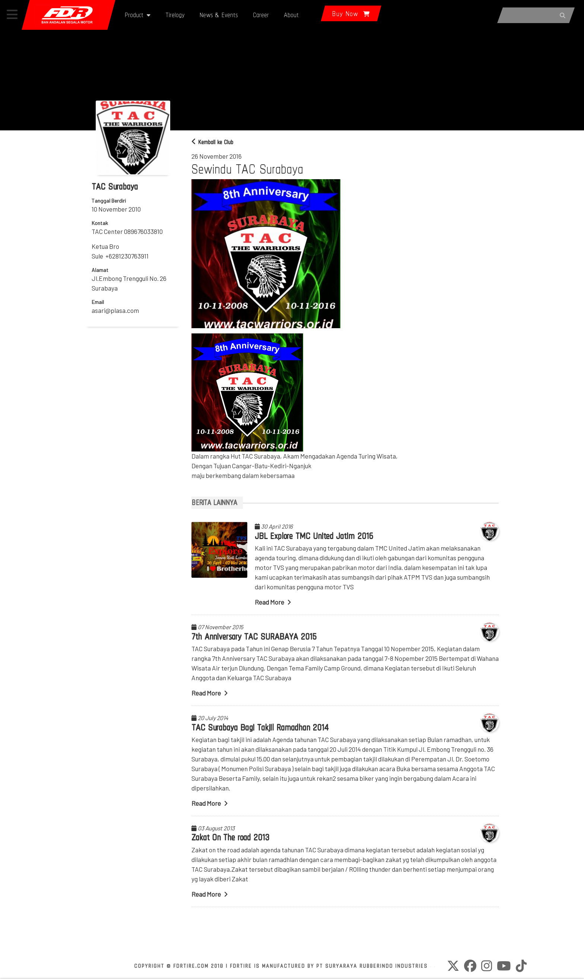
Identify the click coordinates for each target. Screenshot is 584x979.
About (291, 15)
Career (261, 15)
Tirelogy (175, 15)
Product (137, 15)
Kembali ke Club (212, 142)
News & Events (219, 15)
